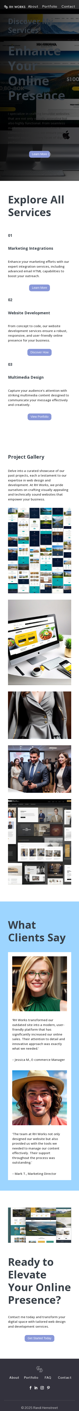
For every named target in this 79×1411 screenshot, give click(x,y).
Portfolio (49, 6)
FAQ (48, 1378)
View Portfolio (39, 416)
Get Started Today (39, 1338)
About (33, 6)
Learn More (39, 154)
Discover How (39, 352)
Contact (68, 6)
